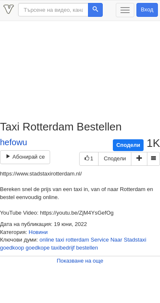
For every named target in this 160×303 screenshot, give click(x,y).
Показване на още (80, 261)
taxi (60, 240)
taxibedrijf (63, 248)
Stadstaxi (135, 240)
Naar (116, 240)
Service (100, 240)
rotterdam (77, 240)
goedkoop (12, 248)
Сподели (128, 145)
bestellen (87, 248)
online (47, 240)
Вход (147, 9)
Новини (38, 232)
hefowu (13, 142)
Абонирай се (25, 157)
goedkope (38, 248)
